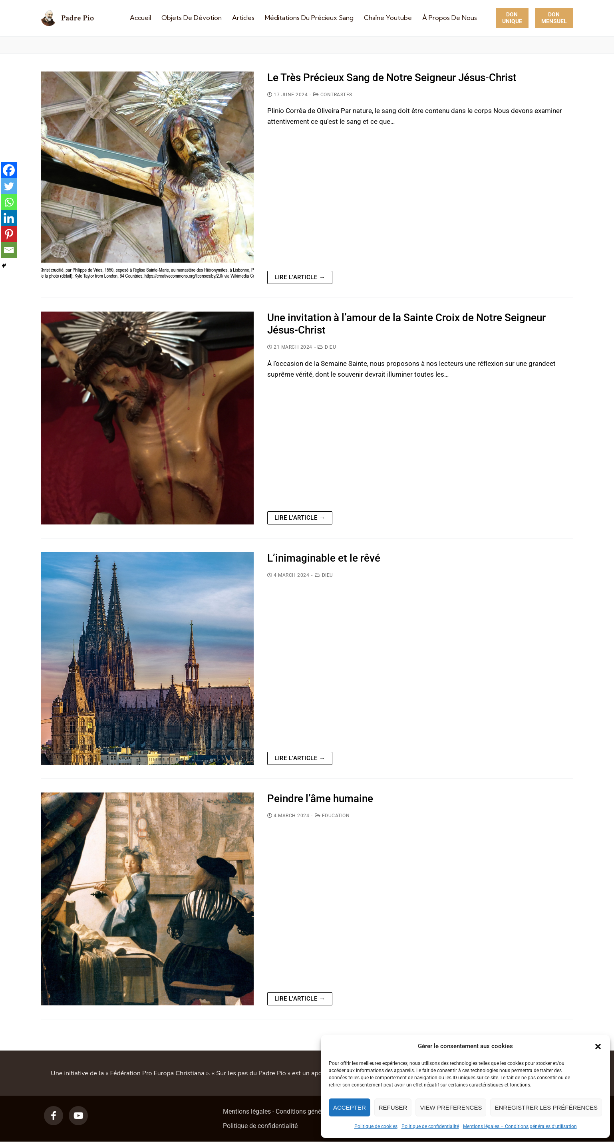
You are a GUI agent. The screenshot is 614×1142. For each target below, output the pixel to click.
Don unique (512, 17)
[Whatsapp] (9, 202)
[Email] (9, 250)
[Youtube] (78, 1115)
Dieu (327, 347)
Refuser (393, 1107)
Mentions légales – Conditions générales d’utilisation (520, 1126)
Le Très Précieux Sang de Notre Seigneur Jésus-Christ (392, 77)
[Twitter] (9, 186)
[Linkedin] (9, 218)
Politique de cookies (375, 1126)
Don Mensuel (554, 17)
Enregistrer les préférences (546, 1107)
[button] (598, 1047)
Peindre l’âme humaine (320, 798)
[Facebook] (9, 170)
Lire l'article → (299, 277)
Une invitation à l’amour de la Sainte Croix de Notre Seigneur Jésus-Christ (406, 324)
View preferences (451, 1107)
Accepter (349, 1107)
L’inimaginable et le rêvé (323, 558)
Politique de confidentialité (430, 1126)
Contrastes (332, 94)
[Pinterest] (9, 234)
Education (332, 815)
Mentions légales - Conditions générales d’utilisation (296, 1111)
